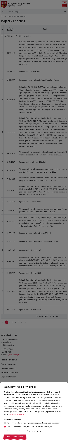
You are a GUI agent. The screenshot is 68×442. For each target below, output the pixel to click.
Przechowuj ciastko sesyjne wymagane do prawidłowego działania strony (32, 423)
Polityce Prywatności (16, 414)
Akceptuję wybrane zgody (15, 437)
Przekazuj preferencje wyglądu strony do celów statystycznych (28, 426)
